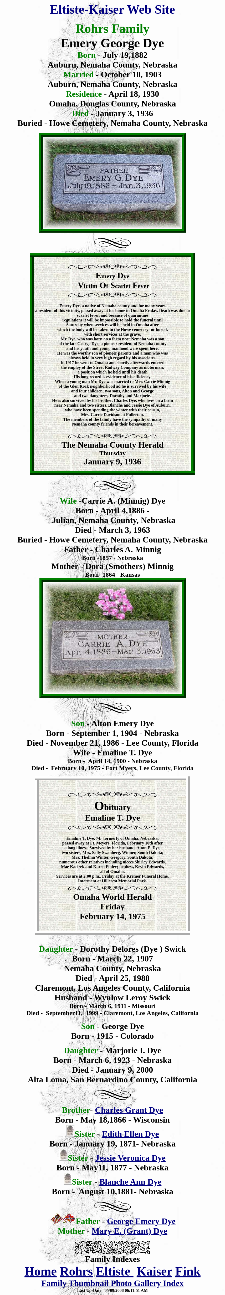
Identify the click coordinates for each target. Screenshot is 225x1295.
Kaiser (154, 1271)
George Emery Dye (141, 1221)
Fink (188, 1271)
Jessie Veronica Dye (130, 1158)
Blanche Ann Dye (130, 1181)
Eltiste (115, 1271)
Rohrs (76, 1271)
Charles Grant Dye (129, 1110)
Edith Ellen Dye (130, 1134)
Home (40, 1271)
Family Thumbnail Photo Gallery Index (112, 1283)
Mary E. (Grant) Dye (129, 1231)
